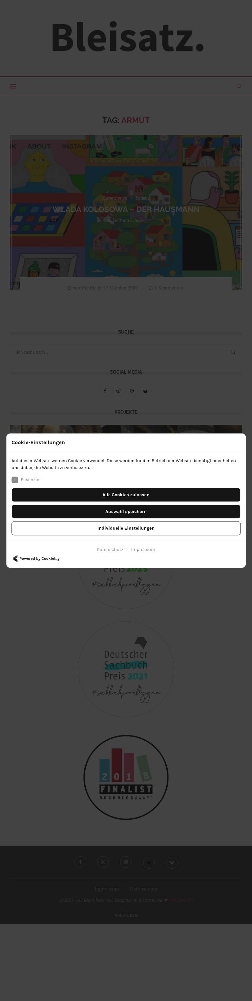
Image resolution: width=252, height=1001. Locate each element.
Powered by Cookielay (35, 558)
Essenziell (26, 480)
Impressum (143, 549)
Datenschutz (110, 549)
